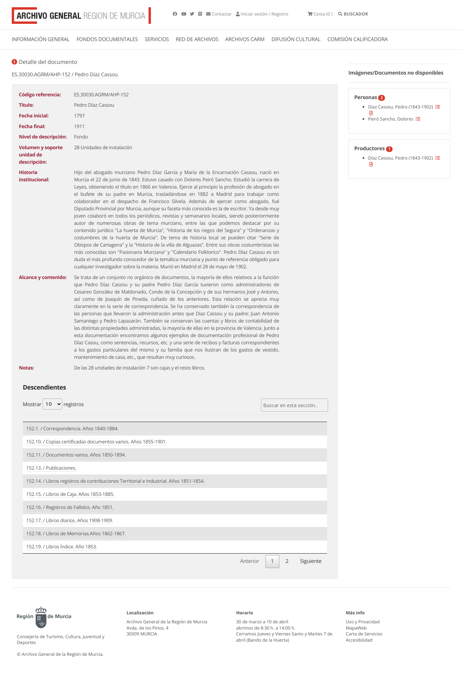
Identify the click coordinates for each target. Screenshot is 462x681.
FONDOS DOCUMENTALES (107, 39)
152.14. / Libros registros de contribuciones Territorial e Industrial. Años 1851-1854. (115, 481)
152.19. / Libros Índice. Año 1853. (61, 547)
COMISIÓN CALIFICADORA (357, 39)
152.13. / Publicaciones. (51, 468)
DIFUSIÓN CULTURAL (295, 39)
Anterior (249, 561)
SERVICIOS (157, 39)
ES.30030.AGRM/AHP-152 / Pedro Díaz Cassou (65, 74)
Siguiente (310, 561)
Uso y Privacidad (363, 621)
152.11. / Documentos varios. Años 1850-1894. (76, 455)
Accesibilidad (359, 640)
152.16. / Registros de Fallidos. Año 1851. (70, 507)
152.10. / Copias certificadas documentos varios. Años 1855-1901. (96, 442)
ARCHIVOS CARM (244, 39)
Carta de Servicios (364, 634)
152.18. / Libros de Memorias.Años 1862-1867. (76, 533)
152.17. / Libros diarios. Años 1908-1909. (69, 520)
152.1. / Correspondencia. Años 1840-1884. (72, 428)
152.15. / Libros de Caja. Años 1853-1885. (70, 494)
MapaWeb (356, 628)
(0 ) (320, 14)
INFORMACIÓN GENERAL (40, 39)
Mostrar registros (53, 404)
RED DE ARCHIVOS (197, 39)
